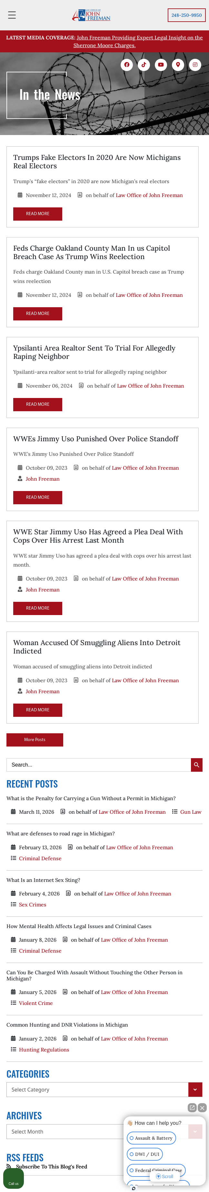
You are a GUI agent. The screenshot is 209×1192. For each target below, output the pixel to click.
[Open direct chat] (192, 1107)
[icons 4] (178, 65)
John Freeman (43, 479)
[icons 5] (195, 65)
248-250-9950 (187, 15)
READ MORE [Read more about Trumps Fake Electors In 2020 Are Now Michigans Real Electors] (37, 214)
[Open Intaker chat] (133, 1188)
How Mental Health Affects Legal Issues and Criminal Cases (79, 926)
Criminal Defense (40, 858)
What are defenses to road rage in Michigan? (60, 833)
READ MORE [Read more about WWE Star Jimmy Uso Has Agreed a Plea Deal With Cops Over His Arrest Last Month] (37, 608)
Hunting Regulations (44, 1049)
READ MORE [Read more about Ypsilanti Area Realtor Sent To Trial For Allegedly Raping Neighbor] (37, 404)
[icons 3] (161, 65)
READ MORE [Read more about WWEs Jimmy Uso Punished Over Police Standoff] (37, 497)
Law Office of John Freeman (149, 195)
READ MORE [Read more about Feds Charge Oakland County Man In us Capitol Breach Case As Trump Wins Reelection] (37, 313)
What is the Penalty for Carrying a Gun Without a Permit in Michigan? (91, 798)
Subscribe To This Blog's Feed (51, 1166)
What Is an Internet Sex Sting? (43, 880)
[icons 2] (144, 65)
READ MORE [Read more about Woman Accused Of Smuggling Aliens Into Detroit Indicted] (37, 710)
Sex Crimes (32, 904)
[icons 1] (127, 65)
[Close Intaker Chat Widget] (202, 1107)
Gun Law (191, 812)
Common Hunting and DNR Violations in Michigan (67, 1024)
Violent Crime (36, 1003)
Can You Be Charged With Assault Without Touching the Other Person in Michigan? (94, 975)
